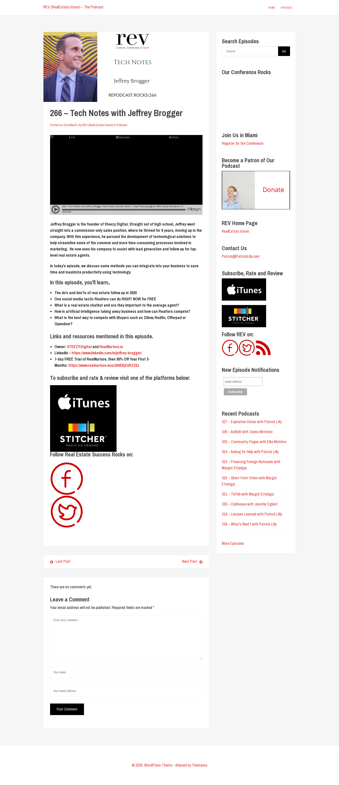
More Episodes (233, 543)
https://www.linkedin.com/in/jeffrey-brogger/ (107, 353)
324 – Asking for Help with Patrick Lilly (250, 451)
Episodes (286, 8)
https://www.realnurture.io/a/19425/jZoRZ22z (103, 365)
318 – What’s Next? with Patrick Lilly (249, 524)
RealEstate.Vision (235, 231)
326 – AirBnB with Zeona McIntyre (247, 431)
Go (284, 51)
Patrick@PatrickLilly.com (240, 256)
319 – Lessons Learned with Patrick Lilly (252, 514)
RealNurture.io (111, 346)
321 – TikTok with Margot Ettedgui (248, 494)
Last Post (60, 561)
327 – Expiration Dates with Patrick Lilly (252, 421)
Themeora (199, 765)
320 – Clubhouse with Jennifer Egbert (250, 504)
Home (271, 8)
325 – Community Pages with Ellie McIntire (254, 441)
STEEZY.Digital (79, 346)
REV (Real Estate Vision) (97, 125)
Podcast (122, 125)
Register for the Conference (242, 143)
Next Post (166, 561)
